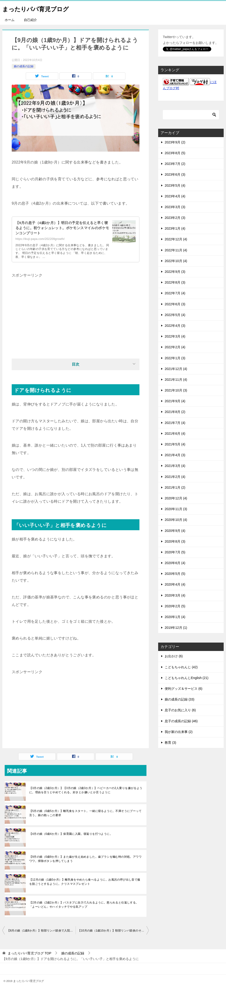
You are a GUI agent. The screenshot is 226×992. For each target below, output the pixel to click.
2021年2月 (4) (175, 477)
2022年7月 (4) (175, 293)
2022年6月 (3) (175, 304)
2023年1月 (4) (175, 228)
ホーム (10, 20)
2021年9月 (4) (175, 401)
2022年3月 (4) (175, 336)
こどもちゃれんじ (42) (181, 667)
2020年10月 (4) (176, 520)
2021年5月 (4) (175, 444)
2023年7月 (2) (175, 164)
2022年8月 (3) (175, 282)
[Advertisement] (75, 312)
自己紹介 (30, 20)
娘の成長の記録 (23, 66)
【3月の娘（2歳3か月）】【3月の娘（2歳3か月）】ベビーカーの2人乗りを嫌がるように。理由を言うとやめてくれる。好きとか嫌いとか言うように (85, 790)
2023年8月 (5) (175, 153)
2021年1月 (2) (175, 487)
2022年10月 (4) (176, 261)
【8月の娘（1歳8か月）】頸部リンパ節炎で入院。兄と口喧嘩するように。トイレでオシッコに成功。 (41, 930)
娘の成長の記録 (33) (179, 699)
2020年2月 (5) (175, 606)
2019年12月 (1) (176, 627)
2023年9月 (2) (175, 142)
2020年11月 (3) (176, 509)
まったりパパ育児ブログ (42, 8)
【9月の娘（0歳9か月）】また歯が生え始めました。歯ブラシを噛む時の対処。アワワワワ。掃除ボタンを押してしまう (85, 859)
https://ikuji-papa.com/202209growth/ (40, 239)
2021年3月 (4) (175, 466)
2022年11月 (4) (176, 250)
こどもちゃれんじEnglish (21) (186, 678)
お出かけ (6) (174, 656)
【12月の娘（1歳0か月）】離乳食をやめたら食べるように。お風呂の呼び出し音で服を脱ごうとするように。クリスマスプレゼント (84, 881)
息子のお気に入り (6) (180, 710)
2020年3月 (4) (175, 595)
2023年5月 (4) (175, 185)
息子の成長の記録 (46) (181, 721)
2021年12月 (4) (176, 369)
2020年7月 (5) (175, 552)
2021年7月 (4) (175, 423)
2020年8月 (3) (175, 541)
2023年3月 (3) (175, 207)
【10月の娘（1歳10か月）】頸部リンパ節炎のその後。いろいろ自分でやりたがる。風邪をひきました (113, 930)
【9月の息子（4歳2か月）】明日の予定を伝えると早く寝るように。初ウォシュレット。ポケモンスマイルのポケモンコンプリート (61, 228)
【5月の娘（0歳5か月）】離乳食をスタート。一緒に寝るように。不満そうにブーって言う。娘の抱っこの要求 (85, 813)
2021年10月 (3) (176, 390)
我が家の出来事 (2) (179, 732)
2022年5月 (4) (175, 315)
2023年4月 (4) (175, 196)
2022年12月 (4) (176, 239)
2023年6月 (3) (175, 174)
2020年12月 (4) (176, 498)
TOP (29, 953)
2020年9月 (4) (175, 531)
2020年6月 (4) (175, 563)
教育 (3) (170, 742)
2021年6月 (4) (175, 433)
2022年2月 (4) (175, 347)
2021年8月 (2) (175, 412)
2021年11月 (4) (176, 379)
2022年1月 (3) (175, 358)
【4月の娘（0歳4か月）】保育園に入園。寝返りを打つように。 (71, 834)
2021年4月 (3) (175, 455)
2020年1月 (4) (175, 617)
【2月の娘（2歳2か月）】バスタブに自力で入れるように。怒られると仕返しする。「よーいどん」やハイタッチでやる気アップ (84, 904)
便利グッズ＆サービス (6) (183, 688)
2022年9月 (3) (175, 272)
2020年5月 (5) (175, 574)
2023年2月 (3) (175, 218)
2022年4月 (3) (175, 325)
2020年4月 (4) (175, 584)
